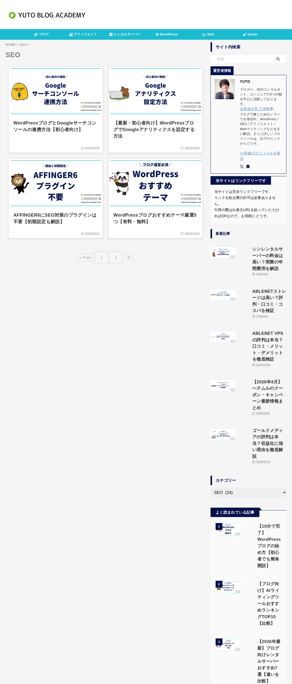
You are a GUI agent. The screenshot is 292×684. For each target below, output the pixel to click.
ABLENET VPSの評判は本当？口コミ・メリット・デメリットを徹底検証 (262, 314)
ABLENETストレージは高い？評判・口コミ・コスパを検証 (261, 281)
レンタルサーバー (124, 34)
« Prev (88, 255)
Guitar (250, 34)
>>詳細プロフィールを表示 (260, 152)
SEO (208, 34)
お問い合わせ (163, 655)
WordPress (167, 34)
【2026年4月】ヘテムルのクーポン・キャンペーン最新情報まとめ (263, 348)
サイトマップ (188, 655)
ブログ (41, 34)
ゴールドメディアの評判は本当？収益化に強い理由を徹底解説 (261, 381)
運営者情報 (102, 655)
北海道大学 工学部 (254, 109)
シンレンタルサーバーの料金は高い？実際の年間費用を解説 (261, 248)
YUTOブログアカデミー (146, 668)
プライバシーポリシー (131, 655)
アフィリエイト (83, 34)
